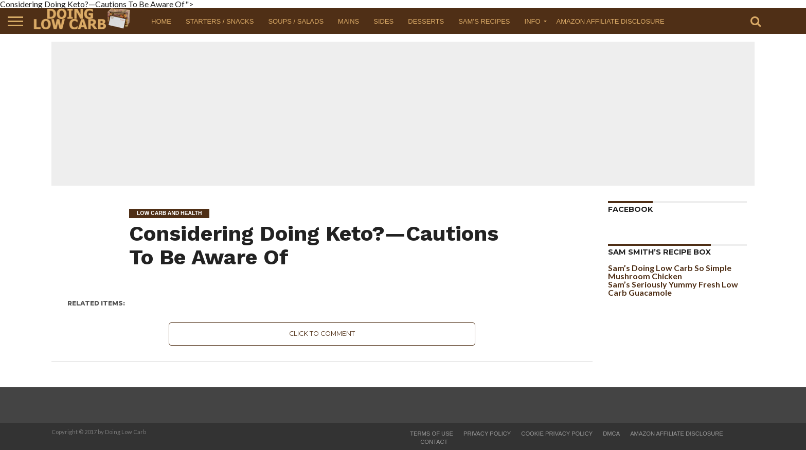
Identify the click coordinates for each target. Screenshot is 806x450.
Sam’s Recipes (484, 21)
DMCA (611, 433)
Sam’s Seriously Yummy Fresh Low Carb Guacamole (673, 288)
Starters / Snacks (220, 21)
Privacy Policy (487, 433)
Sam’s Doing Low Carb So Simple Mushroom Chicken (669, 272)
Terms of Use (431, 433)
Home (161, 21)
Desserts (426, 21)
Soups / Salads (296, 21)
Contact (433, 442)
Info (533, 21)
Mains (348, 21)
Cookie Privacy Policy (557, 433)
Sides (383, 21)
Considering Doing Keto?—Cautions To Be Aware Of (313, 245)
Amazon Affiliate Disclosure (611, 21)
